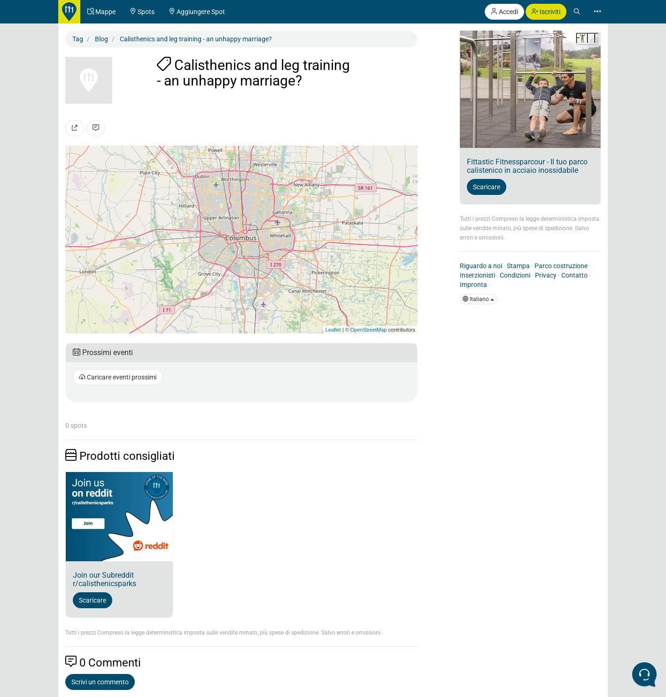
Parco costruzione (561, 266)
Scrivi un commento (100, 682)
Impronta (473, 284)
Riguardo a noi (481, 266)
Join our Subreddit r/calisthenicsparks (104, 579)
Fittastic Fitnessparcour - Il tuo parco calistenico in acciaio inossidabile (527, 166)
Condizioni (515, 275)
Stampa (518, 266)
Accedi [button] (504, 11)
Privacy (546, 275)
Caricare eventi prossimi (117, 377)
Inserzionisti (477, 275)
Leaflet (333, 330)
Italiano (478, 299)
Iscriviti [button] (546, 11)
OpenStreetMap (368, 330)
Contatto (574, 275)
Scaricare (92, 600)
